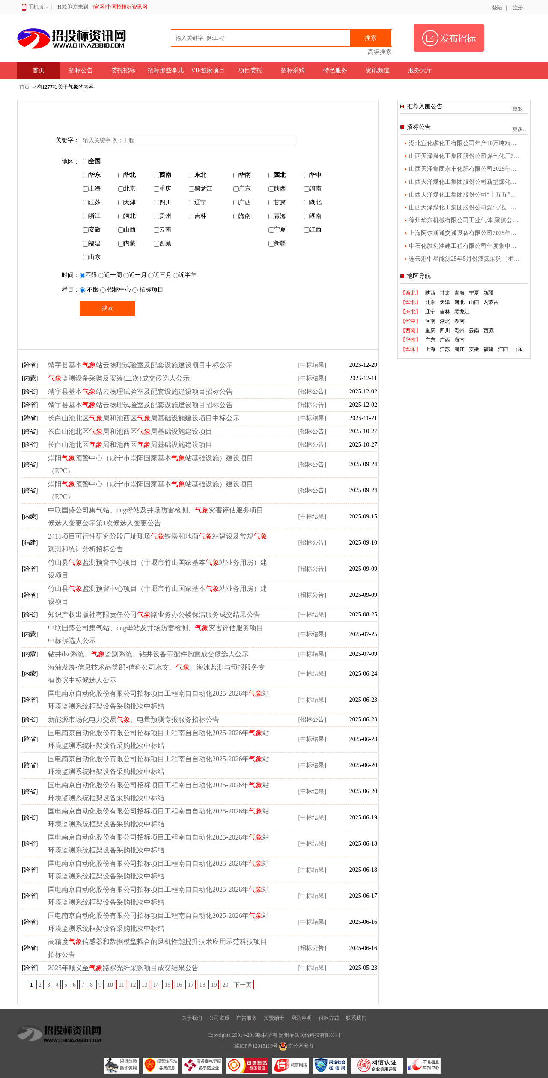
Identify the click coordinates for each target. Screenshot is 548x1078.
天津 (127, 202)
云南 (162, 229)
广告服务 (246, 1018)
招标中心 (115, 289)
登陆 (497, 8)
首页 (39, 70)
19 (214, 985)
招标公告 (81, 70)
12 (133, 985)
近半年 (185, 275)
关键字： (68, 140)
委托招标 (123, 70)
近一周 (110, 275)
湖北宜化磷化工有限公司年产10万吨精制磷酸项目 (465, 143)
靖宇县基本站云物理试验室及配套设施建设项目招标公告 (140, 391)
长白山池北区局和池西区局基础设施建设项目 (130, 431)
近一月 (135, 275)
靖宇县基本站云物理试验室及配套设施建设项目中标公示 (140, 365)
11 (121, 985)
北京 (127, 188)
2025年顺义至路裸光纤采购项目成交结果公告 (123, 967)
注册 (518, 8)
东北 (197, 175)
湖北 (313, 202)
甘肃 (277, 202)
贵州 (162, 216)
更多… (520, 109)
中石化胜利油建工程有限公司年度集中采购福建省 (465, 246)
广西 (242, 202)
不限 (88, 275)
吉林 (197, 216)
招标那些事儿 (166, 70)
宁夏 (277, 229)
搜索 (371, 38)
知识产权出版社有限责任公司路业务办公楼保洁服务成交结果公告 (154, 614)
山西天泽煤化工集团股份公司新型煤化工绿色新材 (465, 182)
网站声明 (301, 1018)
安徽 (92, 229)
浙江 (92, 216)
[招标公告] (312, 391)
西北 (277, 175)
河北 (127, 216)
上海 (92, 188)
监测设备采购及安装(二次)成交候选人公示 (119, 378)
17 (191, 985)
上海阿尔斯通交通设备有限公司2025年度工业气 (465, 233)
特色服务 (335, 70)
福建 (92, 243)
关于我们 (192, 1018)
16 (179, 985)
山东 (92, 257)
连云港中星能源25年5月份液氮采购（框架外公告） (465, 259)
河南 (313, 188)
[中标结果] (312, 365)
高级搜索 (380, 52)
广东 (242, 188)
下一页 (243, 985)
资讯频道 (378, 70)
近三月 (160, 275)
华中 (313, 175)
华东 (92, 175)
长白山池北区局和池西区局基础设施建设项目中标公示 (144, 418)
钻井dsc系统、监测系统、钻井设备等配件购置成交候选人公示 (148, 654)
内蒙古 (491, 302)
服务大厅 (420, 70)
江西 (313, 229)
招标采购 (293, 70)
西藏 (162, 243)
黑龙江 (200, 188)
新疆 (277, 243)
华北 (127, 175)
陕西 (277, 188)
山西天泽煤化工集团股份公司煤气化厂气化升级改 (465, 207)
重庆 (162, 188)
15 (167, 985)
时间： (71, 275)
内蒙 (127, 243)
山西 (127, 229)
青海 (277, 216)
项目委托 (250, 70)
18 (202, 985)
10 (110, 985)
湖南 (313, 216)
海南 (242, 216)
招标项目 (148, 289)
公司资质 (219, 1018)
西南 (162, 175)
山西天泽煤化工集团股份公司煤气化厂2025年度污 (465, 156)
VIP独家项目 (208, 70)
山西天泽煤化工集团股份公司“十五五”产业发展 (465, 194)
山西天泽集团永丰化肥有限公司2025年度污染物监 (465, 169)
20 (225, 985)
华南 (242, 175)
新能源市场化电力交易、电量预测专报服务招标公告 (133, 719)
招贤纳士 (274, 1018)
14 (156, 985)
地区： (71, 161)
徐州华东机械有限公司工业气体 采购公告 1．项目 (465, 220)
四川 (162, 202)
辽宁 (197, 202)
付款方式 (329, 1018)
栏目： (71, 289)
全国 (92, 161)
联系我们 (356, 1018)
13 (144, 985)
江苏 (92, 202)
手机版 (35, 7)
